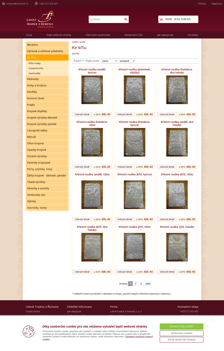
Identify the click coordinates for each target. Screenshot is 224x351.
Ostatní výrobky (37, 156)
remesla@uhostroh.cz (17, 3)
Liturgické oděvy (37, 130)
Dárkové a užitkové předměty (45, 51)
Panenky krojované (38, 162)
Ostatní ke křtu (36, 68)
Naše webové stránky (59, 35)
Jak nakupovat (165, 35)
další (148, 283)
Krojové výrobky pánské (41, 124)
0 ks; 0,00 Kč (182, 19)
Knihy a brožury (36, 85)
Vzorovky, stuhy (37, 207)
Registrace (217, 3)
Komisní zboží (35, 98)
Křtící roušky (35, 63)
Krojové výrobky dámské (42, 117)
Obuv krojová (35, 143)
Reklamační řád (134, 35)
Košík (168, 19)
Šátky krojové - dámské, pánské (46, 175)
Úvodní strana (33, 311)
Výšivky (31, 201)
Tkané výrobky (36, 182)
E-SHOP (75, 42)
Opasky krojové (36, 149)
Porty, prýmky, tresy (39, 169)
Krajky (31, 104)
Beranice (32, 44)
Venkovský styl (36, 194)
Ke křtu (31, 57)
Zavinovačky (34, 73)
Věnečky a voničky (38, 188)
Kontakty (193, 35)
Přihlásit (202, 3)
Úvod (29, 35)
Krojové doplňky (37, 111)
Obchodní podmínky (98, 35)
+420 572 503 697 (48, 3)
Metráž (31, 137)
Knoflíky (32, 92)
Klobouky (33, 79)
